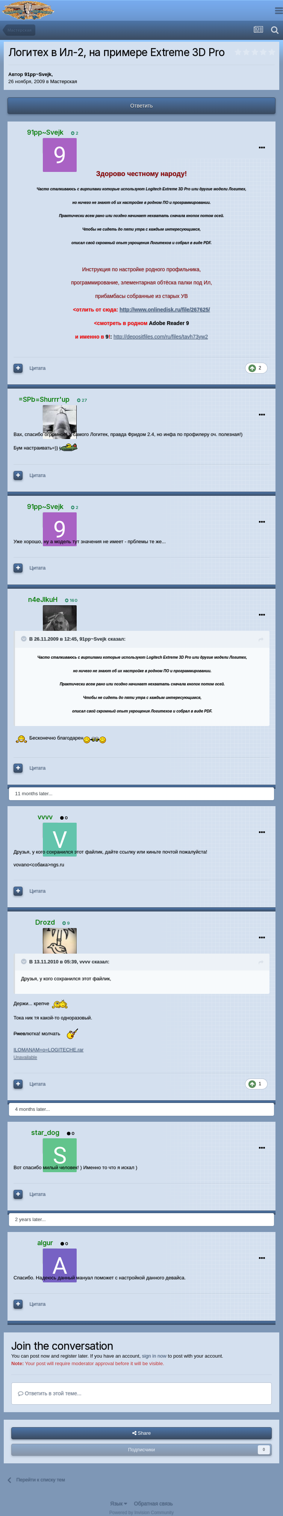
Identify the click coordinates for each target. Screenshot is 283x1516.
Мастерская (63, 81)
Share (141, 1433)
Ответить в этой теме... (50, 1393)
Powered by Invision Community (141, 1512)
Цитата (38, 368)
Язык (118, 1504)
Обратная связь (153, 1504)
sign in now (154, 1356)
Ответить (141, 106)
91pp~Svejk (37, 74)
